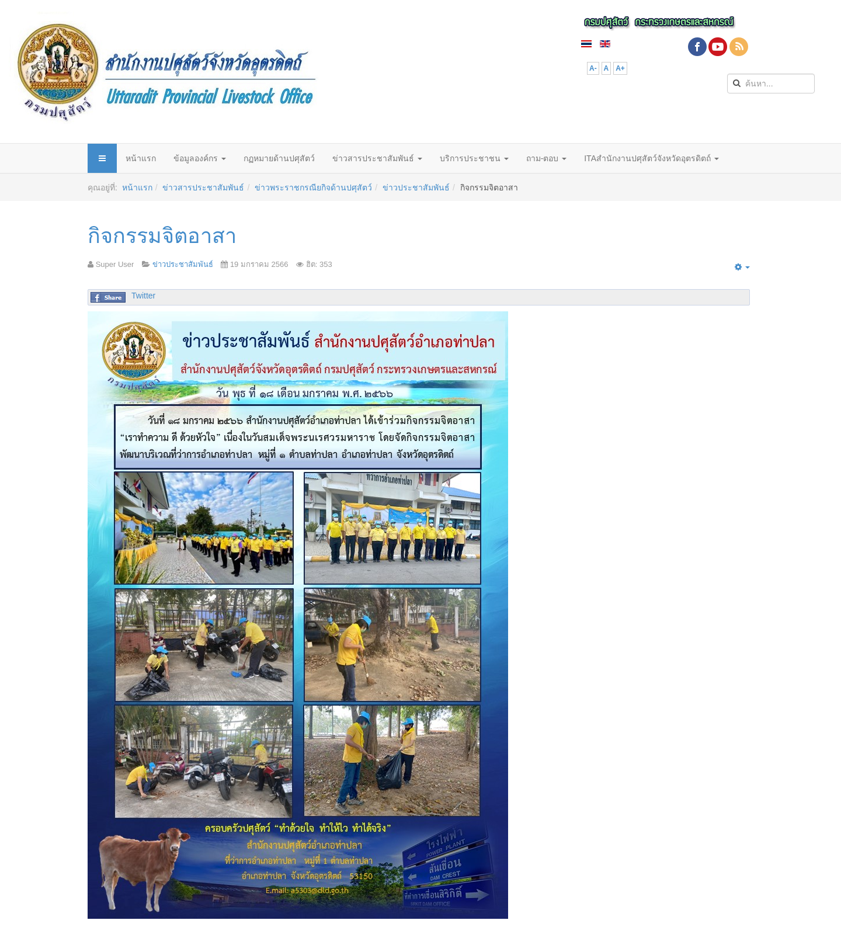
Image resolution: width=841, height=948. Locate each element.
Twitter (143, 295)
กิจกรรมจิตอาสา (162, 236)
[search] (771, 83)
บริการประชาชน (474, 158)
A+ (620, 68)
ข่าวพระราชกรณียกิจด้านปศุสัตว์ (313, 187)
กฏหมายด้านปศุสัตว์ (279, 158)
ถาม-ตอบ (546, 158)
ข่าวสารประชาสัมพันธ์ (377, 158)
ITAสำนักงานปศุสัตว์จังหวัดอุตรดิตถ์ (651, 158)
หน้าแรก (141, 158)
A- (593, 68)
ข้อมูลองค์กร (199, 158)
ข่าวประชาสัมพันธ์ (416, 187)
